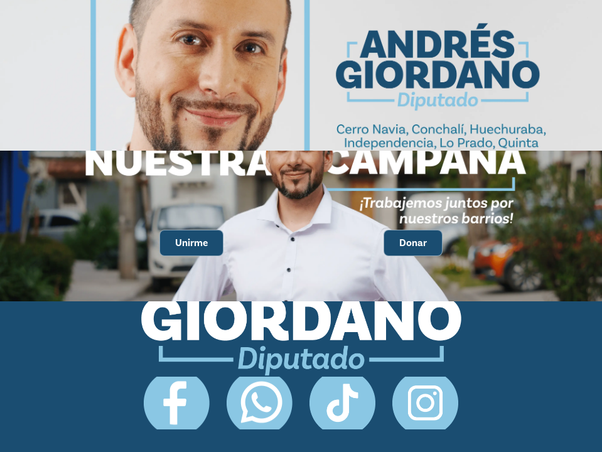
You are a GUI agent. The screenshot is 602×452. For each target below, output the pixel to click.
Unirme (191, 243)
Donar (413, 243)
